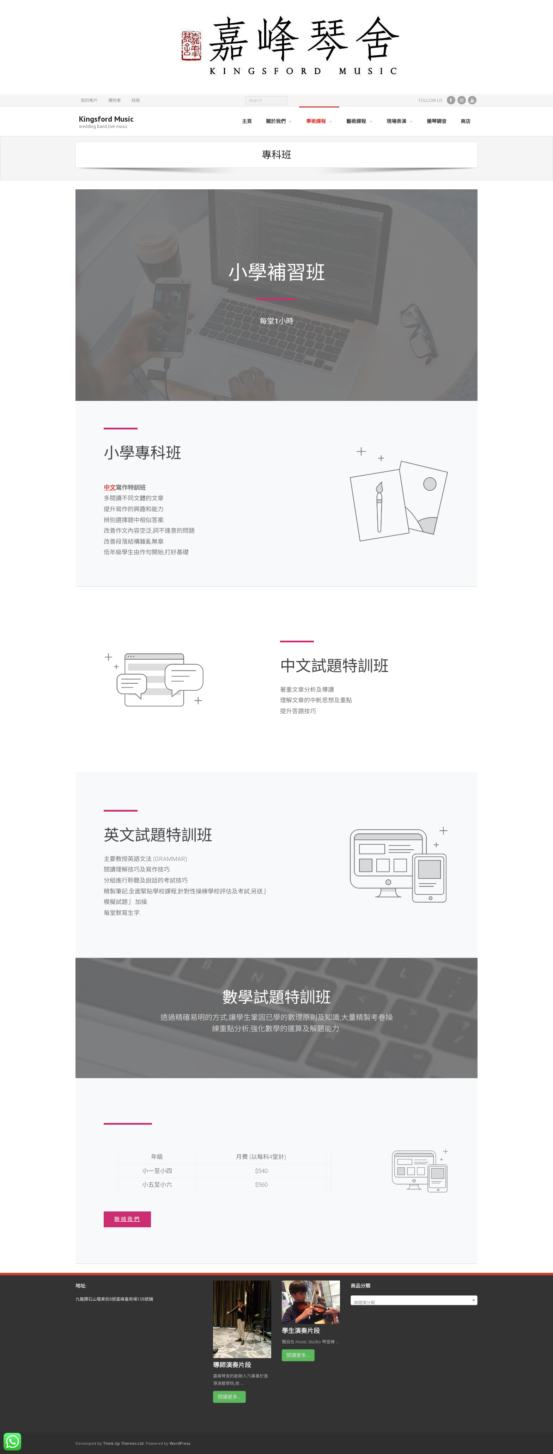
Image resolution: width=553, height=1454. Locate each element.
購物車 (114, 100)
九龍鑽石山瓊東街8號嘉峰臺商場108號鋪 (114, 1299)
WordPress (180, 1443)
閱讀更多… (229, 1396)
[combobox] (414, 1300)
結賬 (136, 100)
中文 (110, 487)
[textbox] (414, 1303)
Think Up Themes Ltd (123, 1443)
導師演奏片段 (232, 1365)
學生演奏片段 (301, 1330)
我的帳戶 (89, 100)
